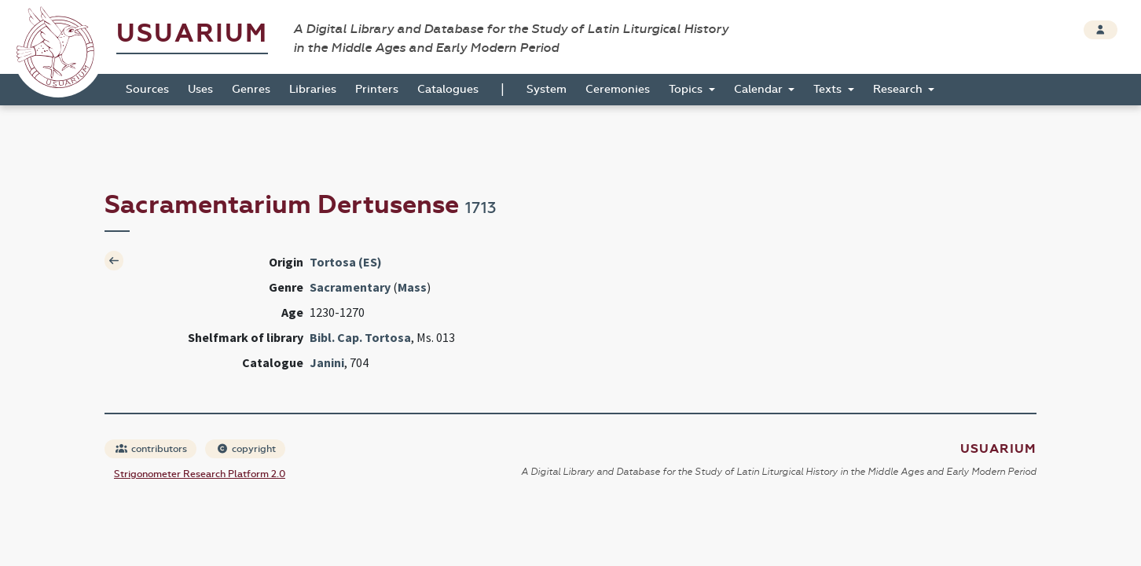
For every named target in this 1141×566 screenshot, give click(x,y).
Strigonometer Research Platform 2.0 (199, 474)
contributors (151, 448)
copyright (246, 448)
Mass (412, 287)
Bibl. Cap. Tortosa (360, 337)
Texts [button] (829, 89)
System (546, 89)
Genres (251, 89)
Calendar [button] (760, 89)
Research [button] (899, 89)
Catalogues (448, 89)
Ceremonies (617, 89)
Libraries (312, 89)
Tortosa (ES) (346, 262)
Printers (376, 89)
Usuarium (192, 33)
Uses (200, 89)
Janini (327, 362)
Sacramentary (350, 287)
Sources (147, 89)
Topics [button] (687, 89)
